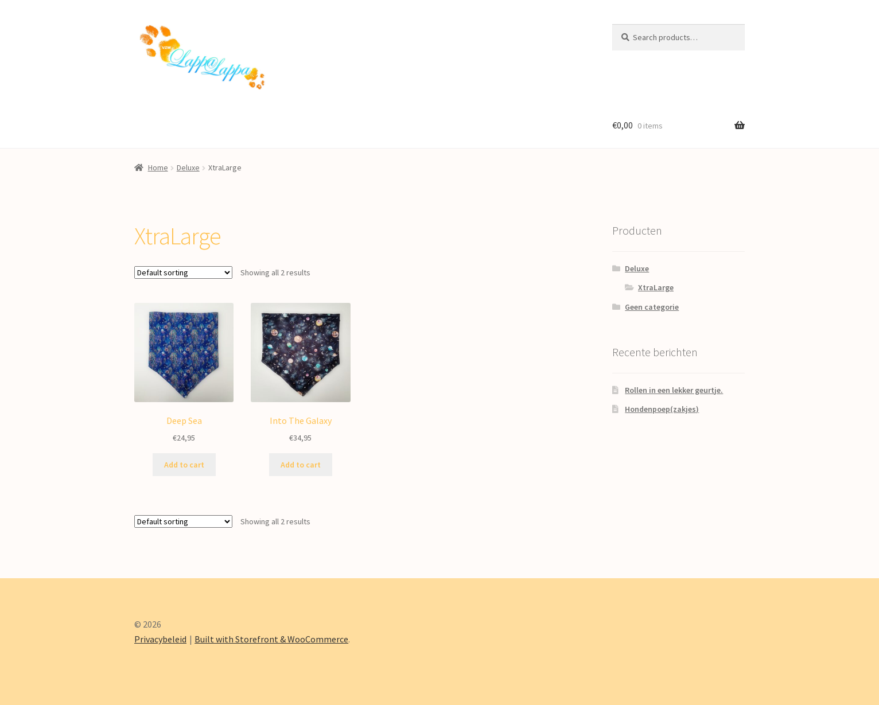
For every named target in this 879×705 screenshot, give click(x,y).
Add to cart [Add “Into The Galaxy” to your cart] (301, 464)
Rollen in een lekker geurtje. (674, 390)
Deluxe (188, 167)
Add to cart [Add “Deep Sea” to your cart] (184, 464)
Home (158, 167)
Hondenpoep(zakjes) (662, 409)
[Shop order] (183, 272)
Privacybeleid (160, 639)
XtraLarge (656, 287)
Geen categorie (652, 307)
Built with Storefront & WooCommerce (271, 639)
